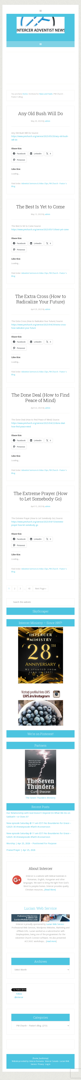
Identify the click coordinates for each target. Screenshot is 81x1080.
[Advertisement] (40, 68)
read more (51, 941)
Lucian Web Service (40, 908)
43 (29, 588)
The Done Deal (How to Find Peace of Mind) (40, 397)
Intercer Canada (51, 1061)
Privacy (41, 1064)
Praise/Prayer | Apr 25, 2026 (20, 850)
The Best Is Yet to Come (40, 207)
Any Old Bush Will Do (40, 113)
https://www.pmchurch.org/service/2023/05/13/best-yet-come (40, 229)
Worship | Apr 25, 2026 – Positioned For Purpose (31, 843)
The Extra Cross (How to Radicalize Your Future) (40, 299)
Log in (47, 1064)
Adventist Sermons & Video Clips (34, 184)
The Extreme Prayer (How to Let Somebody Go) (41, 496)
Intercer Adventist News (40, 25)
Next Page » (40, 588)
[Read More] (50, 889)
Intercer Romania (36, 1061)
